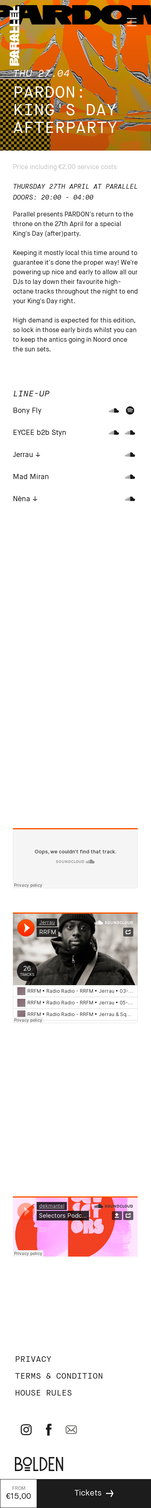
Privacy (33, 1359)
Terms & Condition (59, 1376)
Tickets (87, 1493)
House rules (43, 1393)
